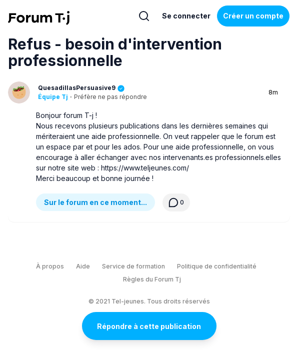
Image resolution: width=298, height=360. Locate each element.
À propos (50, 266)
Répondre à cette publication (149, 326)
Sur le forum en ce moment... (95, 202)
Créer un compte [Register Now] (253, 16)
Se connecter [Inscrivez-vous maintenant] (186, 16)
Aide (83, 266)
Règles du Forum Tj (152, 279)
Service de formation (133, 266)
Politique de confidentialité (216, 266)
